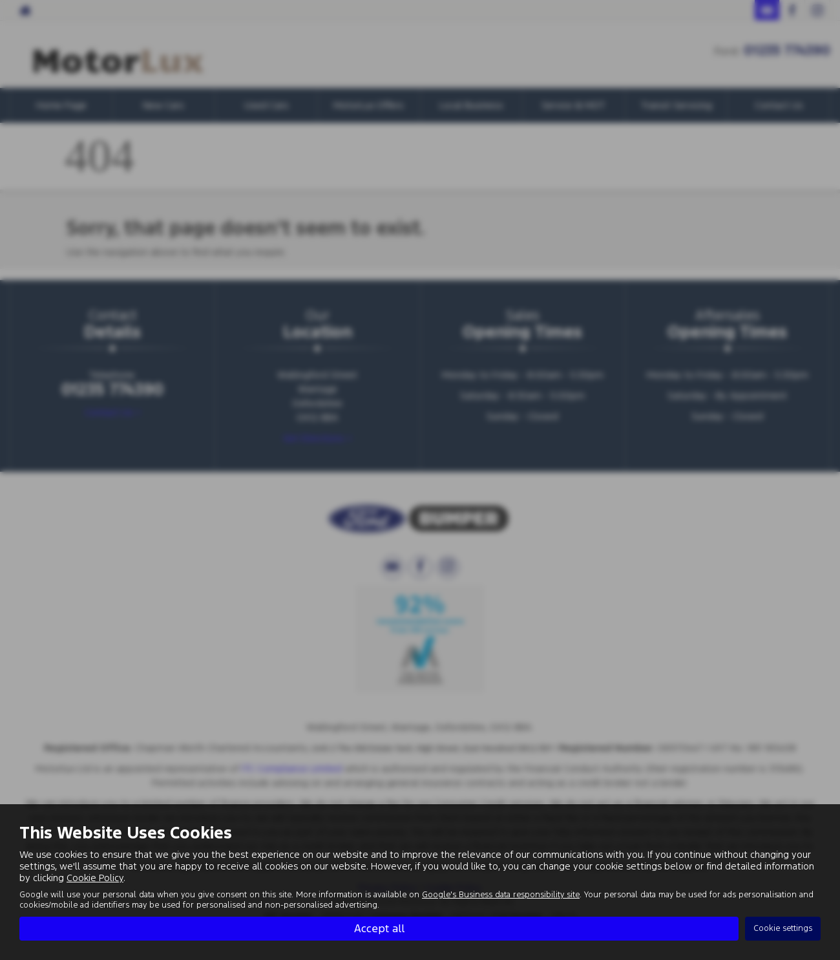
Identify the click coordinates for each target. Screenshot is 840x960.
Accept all (379, 928)
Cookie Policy (95, 877)
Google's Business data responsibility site (501, 895)
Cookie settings (782, 928)
